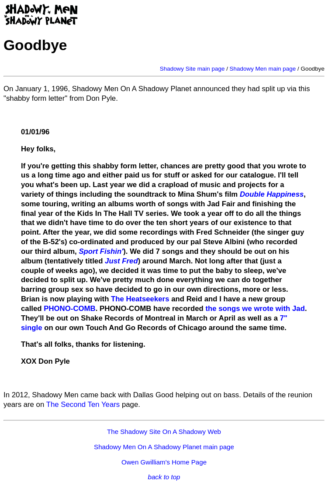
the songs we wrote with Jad (255, 308)
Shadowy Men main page (263, 68)
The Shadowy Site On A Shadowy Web (164, 431)
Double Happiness (272, 194)
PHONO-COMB (69, 308)
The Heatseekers (140, 299)
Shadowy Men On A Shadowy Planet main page (164, 446)
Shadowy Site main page (192, 68)
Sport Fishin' (101, 251)
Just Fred (121, 261)
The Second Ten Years (83, 404)
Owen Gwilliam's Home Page (164, 462)
